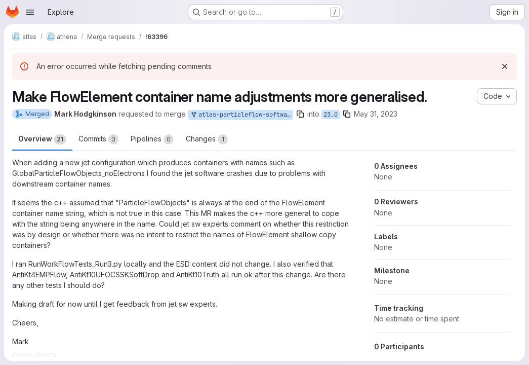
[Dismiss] (505, 66)
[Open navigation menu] (30, 12)
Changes (207, 139)
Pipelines (152, 139)
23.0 (330, 115)
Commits (98, 139)
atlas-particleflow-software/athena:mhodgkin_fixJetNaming (241, 115)
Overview (42, 139)
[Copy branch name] (300, 114)
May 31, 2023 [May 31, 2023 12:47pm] (375, 114)
